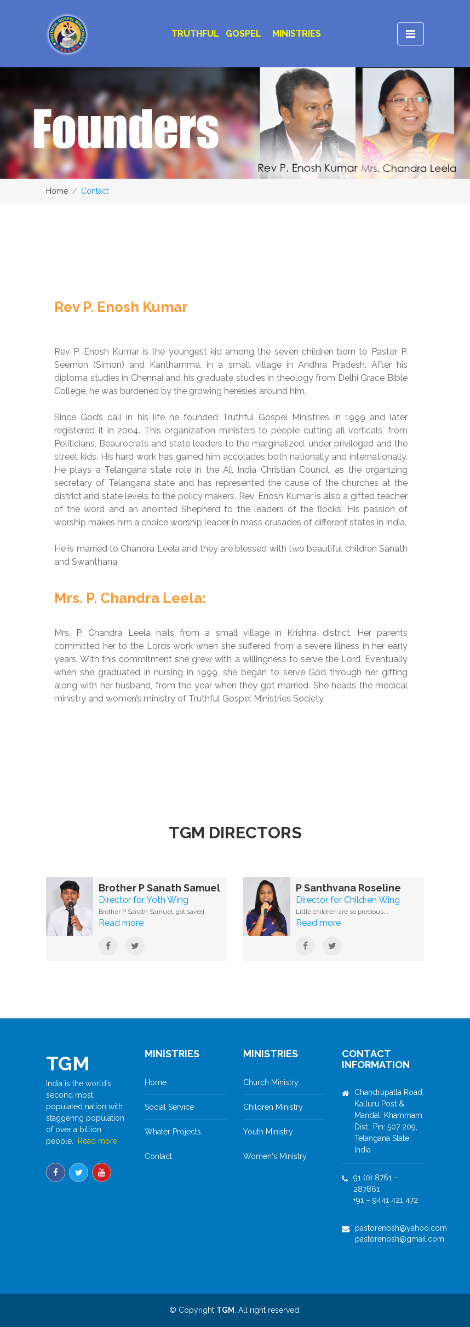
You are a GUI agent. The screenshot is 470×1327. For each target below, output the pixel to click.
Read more (97, 1141)
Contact (158, 1156)
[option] (235, 123)
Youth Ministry (268, 1131)
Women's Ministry (275, 1156)
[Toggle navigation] (410, 33)
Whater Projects (173, 1131)
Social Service (169, 1107)
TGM (225, 1310)
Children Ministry (273, 1107)
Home (57, 191)
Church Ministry (271, 1082)
